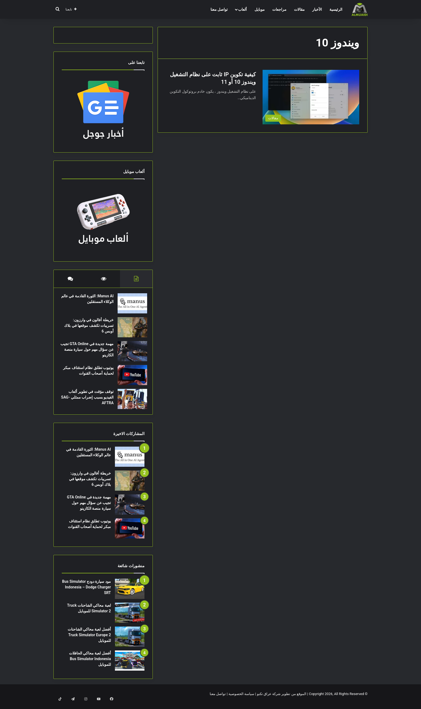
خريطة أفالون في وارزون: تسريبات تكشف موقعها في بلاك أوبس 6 (90, 328)
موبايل (260, 9)
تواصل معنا (219, 9)
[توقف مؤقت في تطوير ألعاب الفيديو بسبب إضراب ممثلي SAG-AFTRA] (129, 402)
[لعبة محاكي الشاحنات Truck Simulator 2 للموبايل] (129, 618)
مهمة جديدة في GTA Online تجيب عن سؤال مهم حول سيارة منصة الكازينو (89, 352)
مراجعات (279, 9)
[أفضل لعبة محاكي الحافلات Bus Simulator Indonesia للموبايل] (129, 666)
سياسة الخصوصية (241, 699)
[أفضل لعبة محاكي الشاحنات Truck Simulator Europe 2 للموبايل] (129, 642)
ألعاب (242, 9)
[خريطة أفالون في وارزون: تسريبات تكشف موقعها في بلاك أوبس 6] (129, 330)
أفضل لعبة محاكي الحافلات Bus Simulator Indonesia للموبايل (90, 664)
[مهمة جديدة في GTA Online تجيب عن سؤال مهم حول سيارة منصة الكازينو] (129, 354)
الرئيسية (335, 9)
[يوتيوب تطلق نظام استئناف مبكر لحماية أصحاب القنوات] (129, 378)
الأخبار (317, 9)
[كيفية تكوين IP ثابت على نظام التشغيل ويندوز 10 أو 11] (311, 97)
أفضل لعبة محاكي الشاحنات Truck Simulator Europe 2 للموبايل (89, 640)
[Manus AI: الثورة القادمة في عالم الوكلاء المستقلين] (129, 306)
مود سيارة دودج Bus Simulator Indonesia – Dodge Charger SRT (86, 592)
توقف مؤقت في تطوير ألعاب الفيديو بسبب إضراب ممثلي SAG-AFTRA (88, 400)
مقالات (299, 9)
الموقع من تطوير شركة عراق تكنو (281, 699)
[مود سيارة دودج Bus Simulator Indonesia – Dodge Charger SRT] (129, 594)
